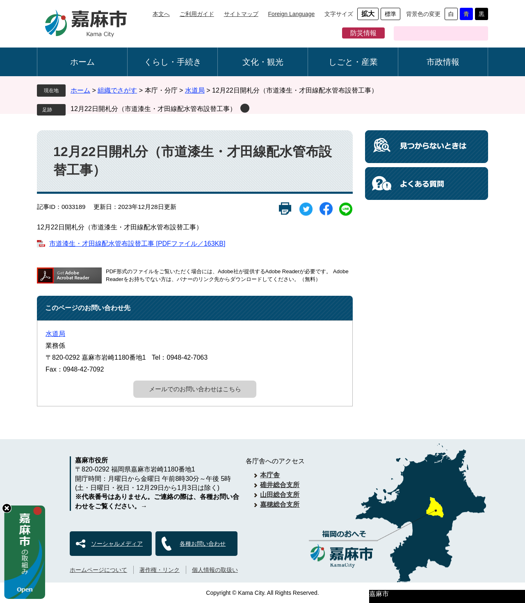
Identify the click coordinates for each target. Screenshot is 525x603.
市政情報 (443, 61)
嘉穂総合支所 (279, 504)
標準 (390, 14)
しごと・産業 (353, 61)
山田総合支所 (279, 494)
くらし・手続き (172, 61)
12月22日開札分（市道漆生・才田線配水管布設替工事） (153, 108)
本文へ (161, 14)
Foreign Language (291, 14)
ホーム (82, 61)
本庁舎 (270, 475)
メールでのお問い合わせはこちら (195, 388)
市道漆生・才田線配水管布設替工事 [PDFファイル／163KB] (137, 243)
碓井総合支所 (279, 484)
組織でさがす (117, 90)
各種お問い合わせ (203, 543)
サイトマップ (241, 14)
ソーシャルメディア (117, 543)
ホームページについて (98, 570)
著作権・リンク (159, 570)
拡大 (367, 13)
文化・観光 (262, 61)
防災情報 (363, 32)
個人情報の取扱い (215, 570)
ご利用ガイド (197, 14)
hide (6, 508)
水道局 (195, 90)
